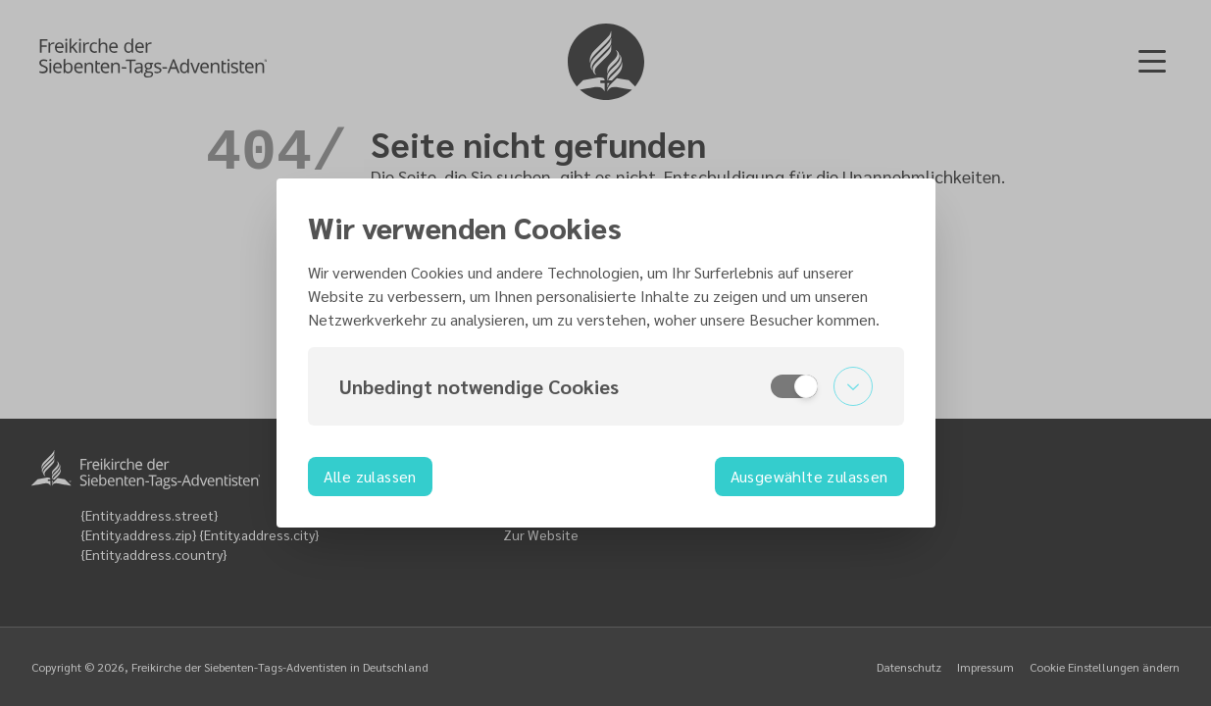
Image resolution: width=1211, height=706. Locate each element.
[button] (606, 386)
